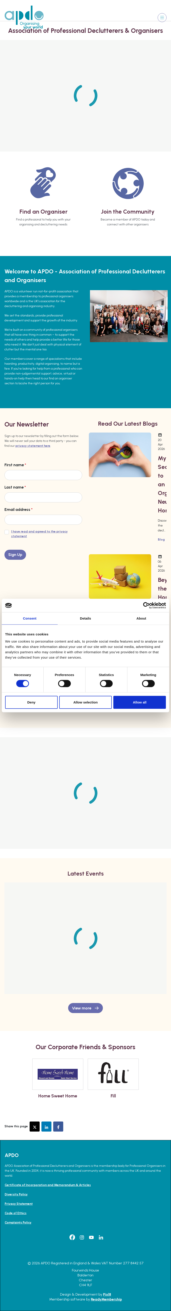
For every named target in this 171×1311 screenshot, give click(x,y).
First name (15, 464)
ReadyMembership (106, 1299)
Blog (161, 539)
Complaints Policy (18, 1222)
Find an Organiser (43, 211)
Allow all (140, 702)
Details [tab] (85, 618)
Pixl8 (107, 1294)
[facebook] (72, 1237)
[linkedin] (101, 1237)
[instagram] (82, 1237)
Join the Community (128, 211)
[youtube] (91, 1237)
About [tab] (141, 618)
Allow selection (85, 702)
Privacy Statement (19, 1204)
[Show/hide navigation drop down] (162, 17)
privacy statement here (32, 446)
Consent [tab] (30, 618)
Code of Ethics (15, 1213)
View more (81, 1008)
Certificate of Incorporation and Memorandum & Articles (48, 1185)
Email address (18, 509)
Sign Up (15, 554)
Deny (31, 702)
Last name (15, 487)
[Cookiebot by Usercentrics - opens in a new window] (146, 605)
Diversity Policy (16, 1194)
